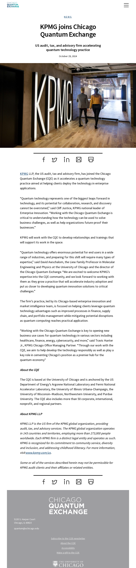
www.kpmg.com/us (38, 453)
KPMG (24, 174)
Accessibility (68, 548)
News (68, 16)
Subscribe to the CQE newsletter (68, 538)
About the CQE (68, 543)
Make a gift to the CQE (68, 552)
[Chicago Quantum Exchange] (13, 6)
